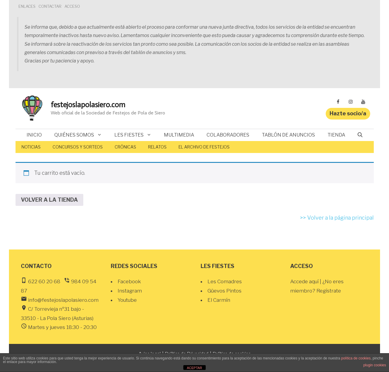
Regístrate (328, 291)
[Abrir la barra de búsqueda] (360, 135)
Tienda (336, 135)
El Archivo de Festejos (204, 146)
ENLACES (27, 6)
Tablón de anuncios (288, 135)
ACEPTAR (194, 368)
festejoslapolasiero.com (88, 104)
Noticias (31, 146)
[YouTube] (363, 102)
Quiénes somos (81, 135)
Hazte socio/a (348, 113)
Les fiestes (136, 135)
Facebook (129, 281)
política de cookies (356, 358)
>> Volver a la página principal (337, 218)
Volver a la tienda (49, 200)
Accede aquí (305, 281)
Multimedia (179, 135)
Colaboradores (228, 135)
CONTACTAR (50, 6)
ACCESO (72, 6)
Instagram (130, 291)
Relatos (157, 146)
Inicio (34, 135)
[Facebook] (338, 102)
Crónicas (125, 146)
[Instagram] (351, 102)
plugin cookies (374, 365)
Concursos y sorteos (78, 146)
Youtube (127, 300)
